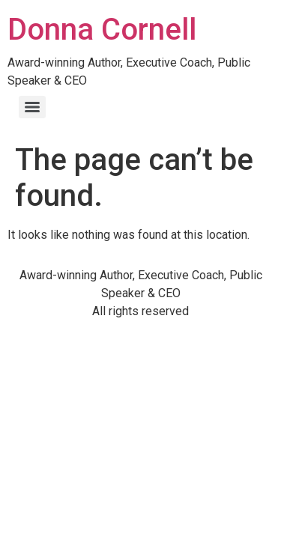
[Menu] (32, 107)
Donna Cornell (101, 29)
